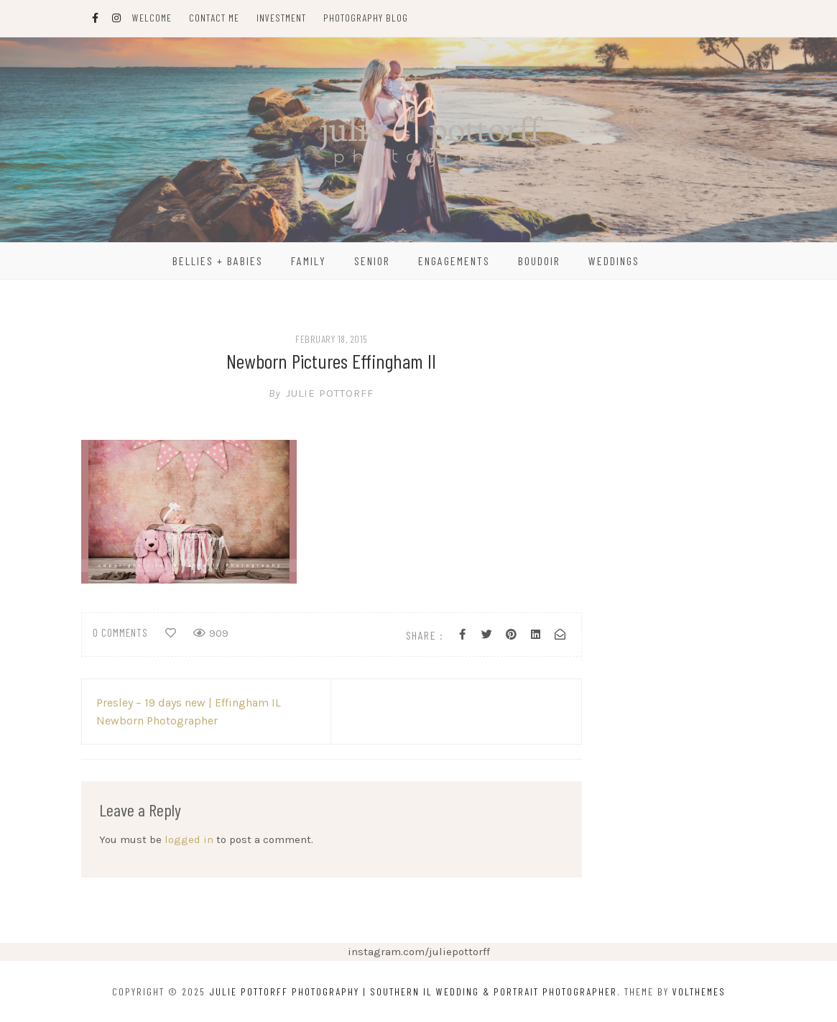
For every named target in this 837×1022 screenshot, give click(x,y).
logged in (189, 839)
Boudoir (539, 260)
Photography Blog (365, 17)
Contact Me (214, 17)
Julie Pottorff (331, 393)
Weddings (613, 260)
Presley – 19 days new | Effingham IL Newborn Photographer (188, 711)
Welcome (152, 17)
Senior (372, 260)
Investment (281, 17)
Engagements (454, 260)
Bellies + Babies (217, 260)
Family (308, 260)
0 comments (120, 632)
